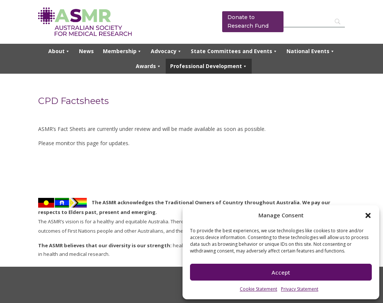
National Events (311, 51)
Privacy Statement (299, 289)
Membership (122, 51)
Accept (281, 272)
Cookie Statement (258, 289)
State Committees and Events (234, 51)
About (59, 51)
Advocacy (166, 51)
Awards (148, 66)
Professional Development (208, 66)
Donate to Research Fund (248, 22)
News (86, 51)
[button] (368, 215)
